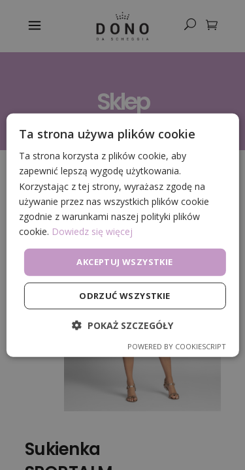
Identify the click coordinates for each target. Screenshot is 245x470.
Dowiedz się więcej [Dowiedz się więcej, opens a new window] (92, 231)
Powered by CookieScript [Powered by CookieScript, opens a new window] (176, 346)
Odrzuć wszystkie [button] (124, 295)
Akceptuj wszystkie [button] (124, 262)
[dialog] (122, 235)
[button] (122, 325)
